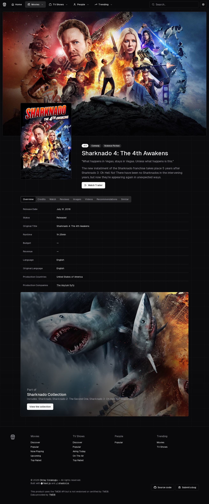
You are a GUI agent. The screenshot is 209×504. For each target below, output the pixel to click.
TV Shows (58, 4)
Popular (35, 447)
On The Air (78, 456)
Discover (35, 442)
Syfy (72, 285)
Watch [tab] (52, 199)
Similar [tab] (125, 199)
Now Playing (37, 451)
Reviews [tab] (64, 199)
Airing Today (79, 451)
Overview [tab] (28, 199)
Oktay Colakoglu (49, 480)
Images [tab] (77, 199)
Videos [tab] (89, 199)
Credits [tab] (41, 199)
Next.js (46, 483)
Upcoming (36, 456)
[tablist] (75, 199)
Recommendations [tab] (107, 199)
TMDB (52, 494)
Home (16, 4)
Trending (103, 4)
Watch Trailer (93, 185)
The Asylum (63, 285)
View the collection (40, 406)
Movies (35, 4)
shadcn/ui (62, 483)
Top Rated (36, 460)
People (81, 4)
